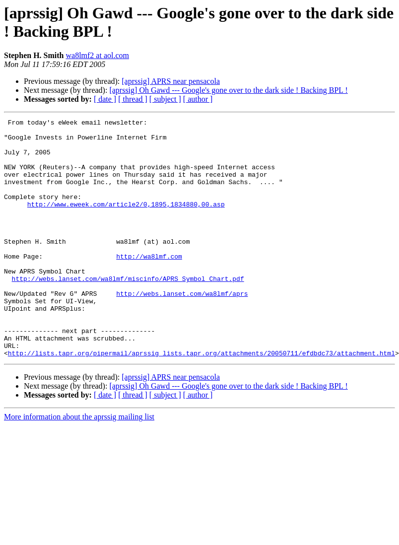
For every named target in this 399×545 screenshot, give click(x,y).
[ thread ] (132, 99)
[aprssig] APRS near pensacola (171, 81)
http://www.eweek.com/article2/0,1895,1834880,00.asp (126, 221)
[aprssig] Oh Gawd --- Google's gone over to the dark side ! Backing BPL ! (228, 90)
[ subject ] (165, 99)
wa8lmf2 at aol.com (97, 55)
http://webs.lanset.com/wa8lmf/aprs (182, 329)
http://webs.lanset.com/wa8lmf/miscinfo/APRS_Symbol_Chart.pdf (128, 311)
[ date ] (105, 99)
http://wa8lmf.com (149, 284)
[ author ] (198, 99)
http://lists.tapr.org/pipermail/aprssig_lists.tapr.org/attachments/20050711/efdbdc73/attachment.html (201, 400)
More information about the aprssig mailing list (79, 464)
